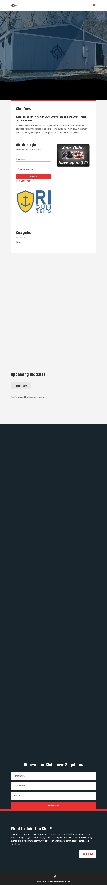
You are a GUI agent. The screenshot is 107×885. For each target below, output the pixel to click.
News (18, 242)
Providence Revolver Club (60, 881)
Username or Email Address (28, 149)
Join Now (88, 853)
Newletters (21, 237)
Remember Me (25, 169)
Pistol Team (21, 385)
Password (20, 159)
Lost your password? (25, 180)
